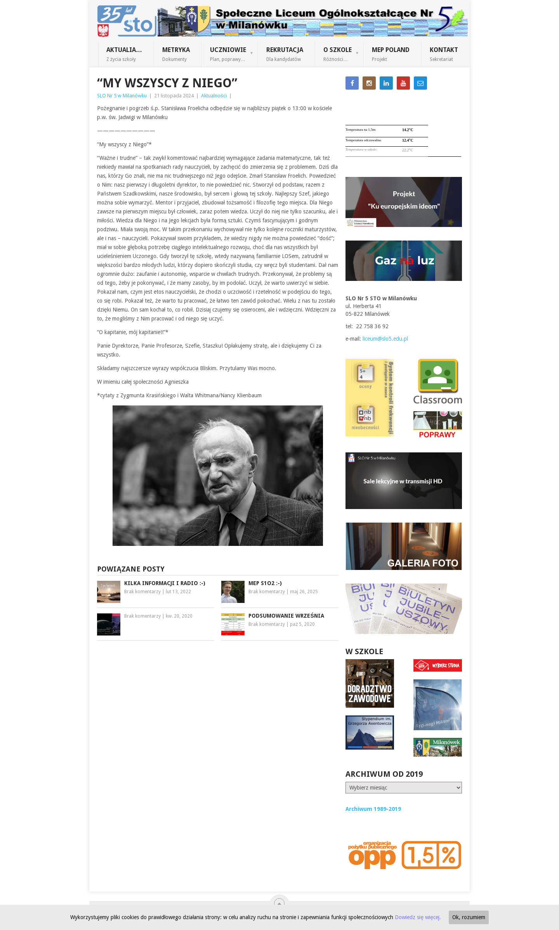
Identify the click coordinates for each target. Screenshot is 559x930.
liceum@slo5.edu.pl (385, 339)
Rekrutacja (284, 54)
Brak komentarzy (142, 591)
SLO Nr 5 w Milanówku (122, 96)
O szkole (337, 54)
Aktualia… (124, 54)
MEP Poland (391, 54)
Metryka (176, 54)
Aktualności (214, 96)
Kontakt (444, 54)
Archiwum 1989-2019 (373, 809)
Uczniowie (228, 54)
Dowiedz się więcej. (418, 917)
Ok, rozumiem (468, 917)
